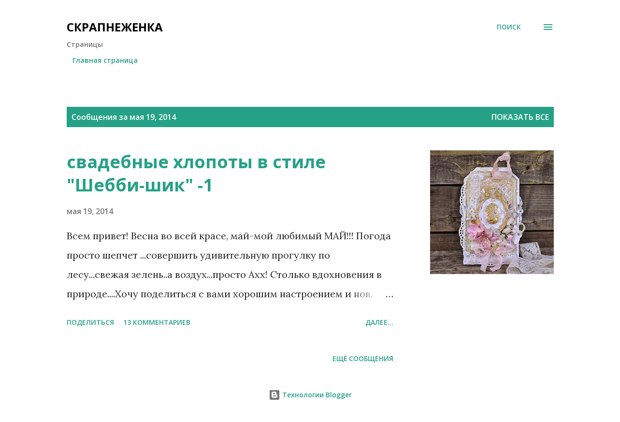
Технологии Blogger (310, 394)
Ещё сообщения (362, 358)
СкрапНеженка (115, 27)
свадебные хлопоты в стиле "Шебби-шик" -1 (196, 173)
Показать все (520, 117)
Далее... (379, 322)
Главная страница (105, 60)
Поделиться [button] (90, 322)
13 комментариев (156, 322)
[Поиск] (509, 27)
